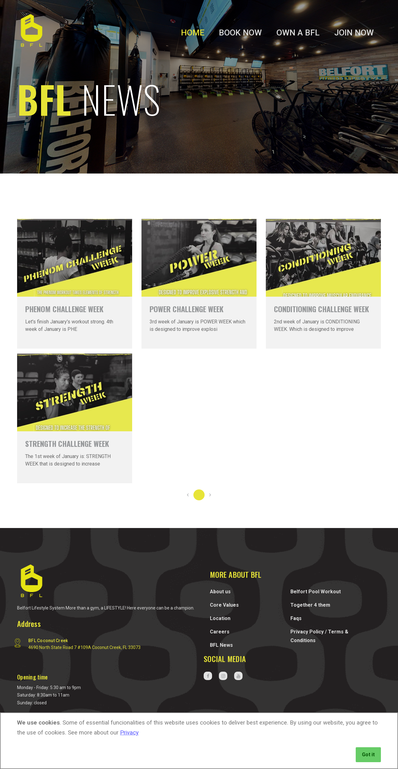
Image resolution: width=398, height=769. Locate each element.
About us (220, 592)
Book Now (240, 32)
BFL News (221, 645)
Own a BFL (298, 32)
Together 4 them (310, 605)
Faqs (296, 618)
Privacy (129, 732)
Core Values (224, 605)
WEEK (187, 308)
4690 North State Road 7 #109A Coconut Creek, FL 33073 (84, 647)
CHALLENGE (64, 308)
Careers (219, 632)
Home (192, 32)
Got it (368, 754)
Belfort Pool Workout (315, 592)
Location (220, 618)
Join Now (354, 32)
